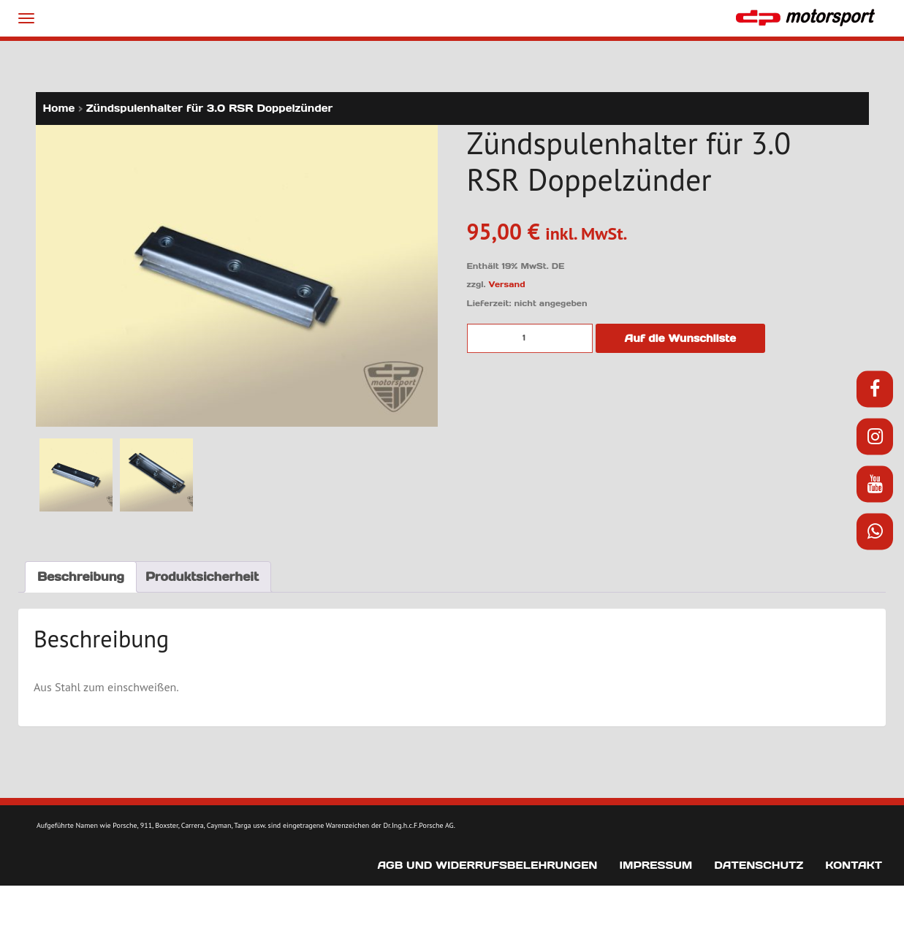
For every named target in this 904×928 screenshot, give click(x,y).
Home (59, 108)
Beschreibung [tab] (80, 576)
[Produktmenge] (530, 338)
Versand (507, 284)
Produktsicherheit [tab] (202, 576)
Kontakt (853, 865)
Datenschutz (758, 865)
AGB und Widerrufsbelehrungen (487, 865)
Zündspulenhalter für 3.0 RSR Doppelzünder (209, 108)
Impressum (655, 865)
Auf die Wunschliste (681, 338)
